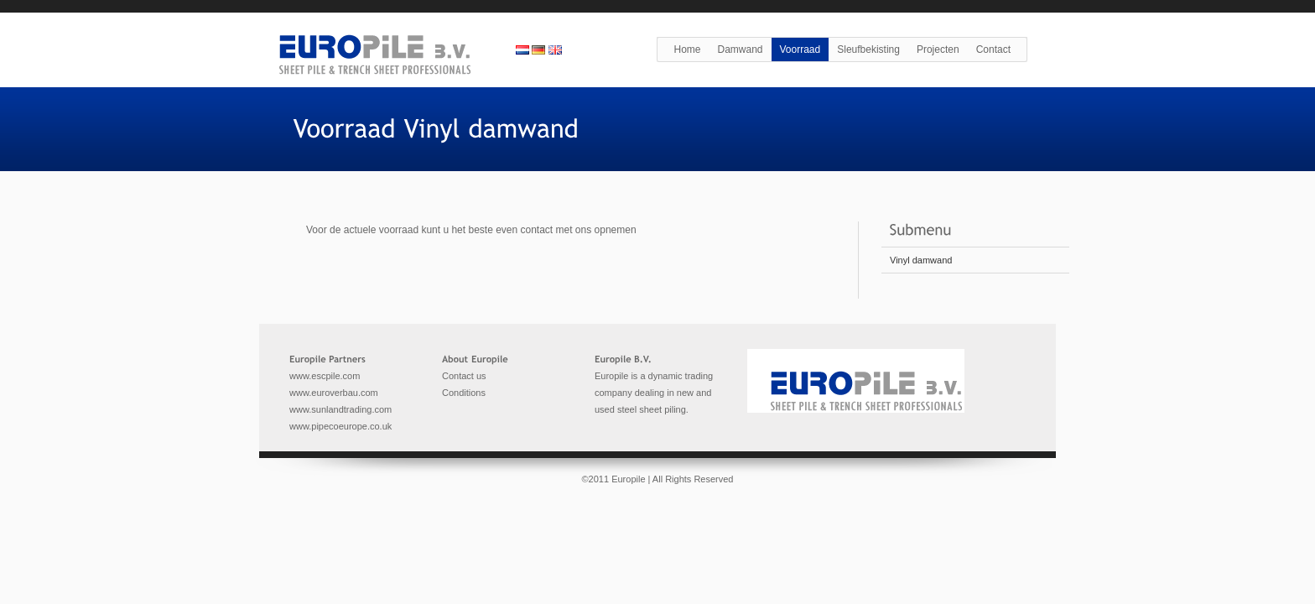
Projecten (938, 49)
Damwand (739, 49)
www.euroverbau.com (333, 393)
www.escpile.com (324, 376)
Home (686, 49)
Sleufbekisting (868, 49)
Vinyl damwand (921, 260)
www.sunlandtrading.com (340, 409)
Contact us (464, 376)
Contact (993, 49)
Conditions (464, 393)
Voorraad (800, 49)
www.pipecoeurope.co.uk (340, 426)
